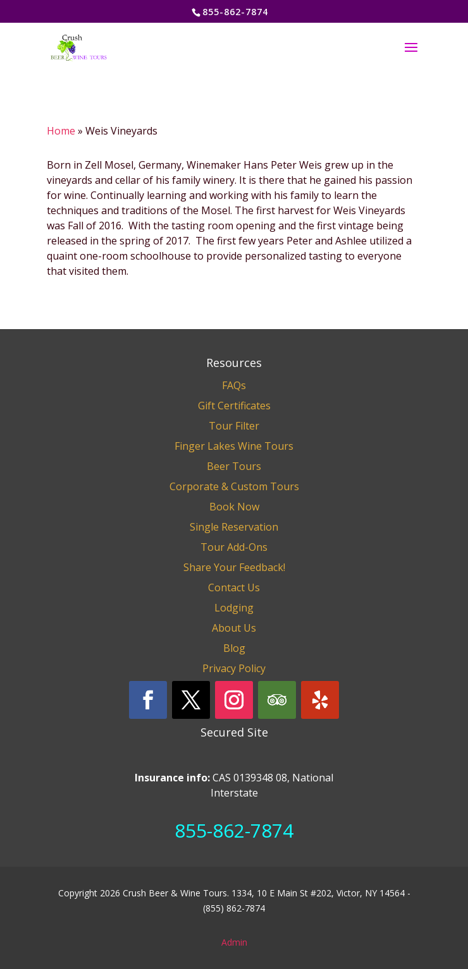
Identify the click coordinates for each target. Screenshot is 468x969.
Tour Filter (234, 426)
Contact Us (234, 587)
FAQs (234, 385)
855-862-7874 (234, 830)
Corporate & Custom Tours (234, 486)
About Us (234, 628)
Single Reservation (234, 527)
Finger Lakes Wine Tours (234, 446)
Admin (234, 942)
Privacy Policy (234, 668)
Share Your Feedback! (234, 567)
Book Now (234, 507)
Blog (234, 648)
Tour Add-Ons (234, 547)
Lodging (234, 608)
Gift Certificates (234, 405)
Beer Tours (234, 466)
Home (61, 131)
